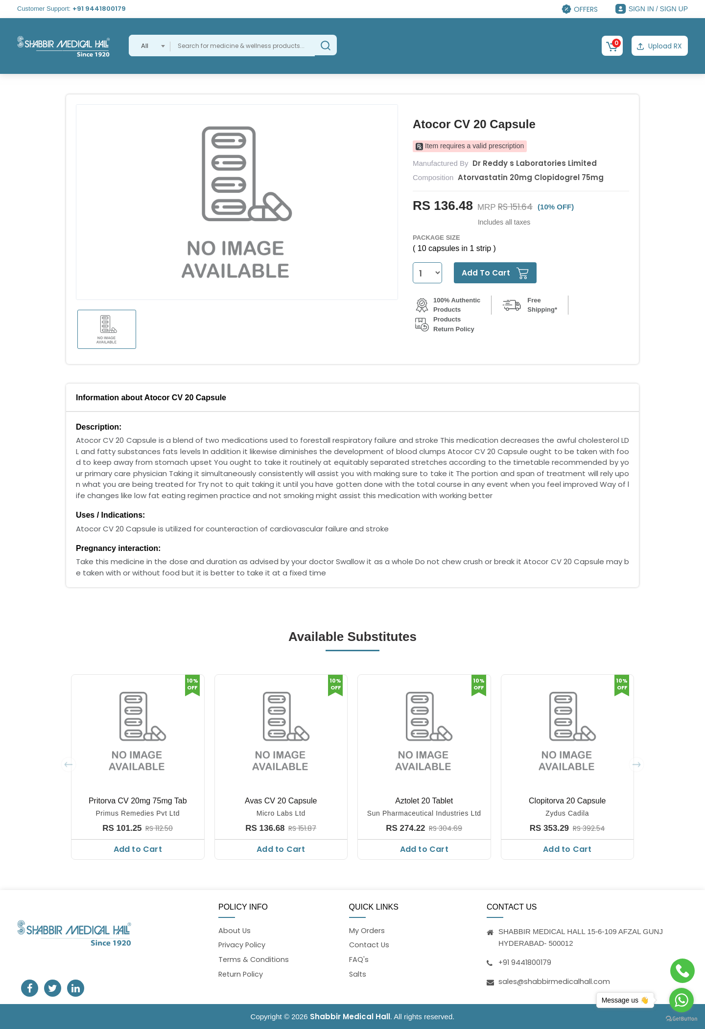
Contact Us (370, 944)
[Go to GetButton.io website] (681, 1019)
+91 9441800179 (99, 8)
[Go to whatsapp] (681, 1000)
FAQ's (359, 960)
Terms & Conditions (254, 960)
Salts (358, 974)
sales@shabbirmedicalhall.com (554, 980)
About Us (235, 930)
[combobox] (149, 45)
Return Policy (241, 974)
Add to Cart (138, 848)
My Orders (367, 930)
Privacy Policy (242, 944)
